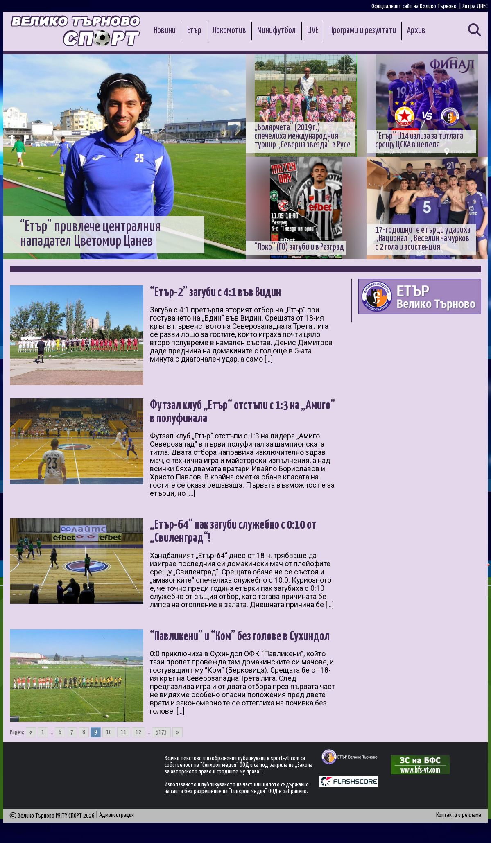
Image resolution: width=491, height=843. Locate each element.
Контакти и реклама (458, 827)
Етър (194, 31)
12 (138, 744)
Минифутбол (276, 31)
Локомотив (229, 31)
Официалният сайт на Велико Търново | (416, 6)
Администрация (116, 827)
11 (124, 744)
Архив (416, 31)
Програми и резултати (362, 31)
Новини (165, 31)
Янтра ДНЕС (475, 6)
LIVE (312, 31)
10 (109, 744)
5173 (161, 744)
